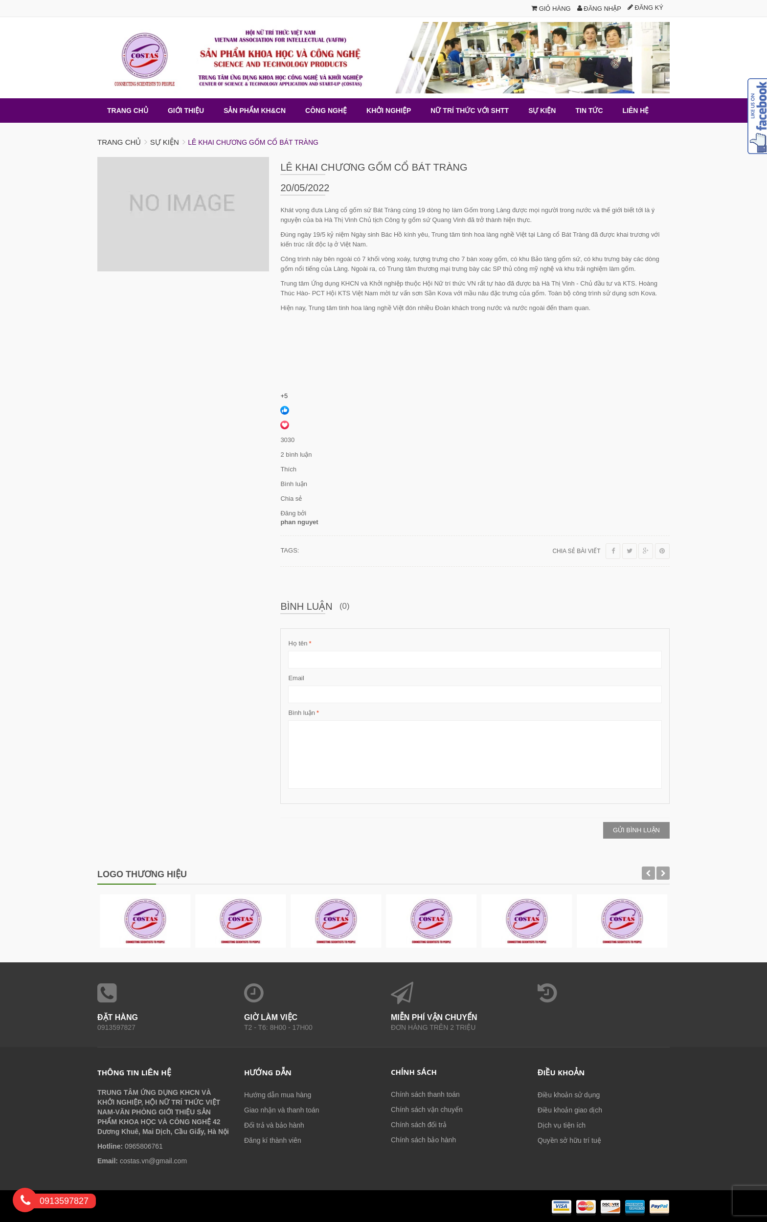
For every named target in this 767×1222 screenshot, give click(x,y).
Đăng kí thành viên (272, 1140)
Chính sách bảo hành (423, 1140)
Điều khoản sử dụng (569, 1095)
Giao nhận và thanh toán (281, 1110)
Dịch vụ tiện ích (562, 1125)
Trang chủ (119, 142)
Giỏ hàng (551, 8)
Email (296, 678)
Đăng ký (645, 7)
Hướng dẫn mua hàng (277, 1095)
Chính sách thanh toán (425, 1094)
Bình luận (301, 713)
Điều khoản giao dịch (570, 1110)
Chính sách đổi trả (419, 1125)
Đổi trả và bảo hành (274, 1125)
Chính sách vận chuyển (427, 1109)
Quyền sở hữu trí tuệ (569, 1140)
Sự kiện (164, 142)
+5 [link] (284, 396)
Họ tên (297, 643)
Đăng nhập (599, 8)
